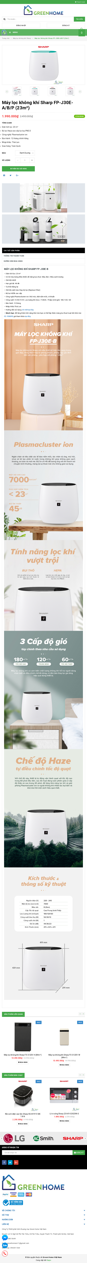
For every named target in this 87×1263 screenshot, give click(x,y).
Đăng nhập (21, 25)
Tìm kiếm (79, 19)
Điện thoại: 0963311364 (11, 1248)
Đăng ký (66, 25)
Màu (4, 153)
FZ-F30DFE (8, 316)
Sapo (49, 1260)
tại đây (28, 316)
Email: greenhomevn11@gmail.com (15, 1243)
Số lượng (6, 160)
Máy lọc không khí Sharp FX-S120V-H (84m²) (23, 1055)
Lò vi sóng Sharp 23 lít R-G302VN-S (64, 1114)
